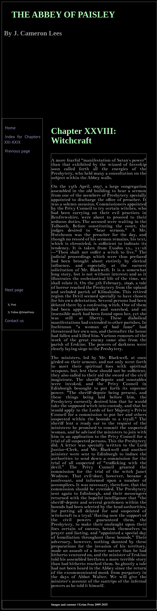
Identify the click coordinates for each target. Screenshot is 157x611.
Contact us (14, 320)
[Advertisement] (39, 78)
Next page (14, 290)
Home (10, 128)
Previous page (17, 151)
